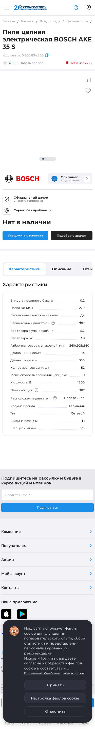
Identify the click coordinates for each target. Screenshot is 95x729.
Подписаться (47, 507)
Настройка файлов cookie (55, 698)
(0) (14, 63)
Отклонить (55, 711)
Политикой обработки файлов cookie (54, 673)
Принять (55, 685)
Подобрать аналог (71, 235)
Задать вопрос (31, 63)
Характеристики (25, 269)
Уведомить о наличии (25, 235)
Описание (61, 269)
